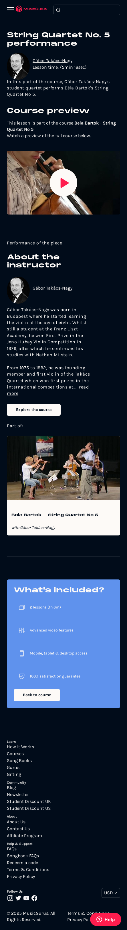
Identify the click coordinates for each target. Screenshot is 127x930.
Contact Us (18, 828)
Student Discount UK (29, 801)
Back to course (37, 694)
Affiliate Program (24, 835)
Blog (11, 787)
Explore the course (33, 409)
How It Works (20, 747)
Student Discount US (29, 808)
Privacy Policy (21, 876)
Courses (15, 753)
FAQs (12, 849)
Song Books (19, 760)
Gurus (13, 767)
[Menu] (11, 10)
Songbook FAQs (23, 856)
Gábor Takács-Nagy (52, 60)
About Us (16, 822)
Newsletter (18, 794)
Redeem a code (22, 862)
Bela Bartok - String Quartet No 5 (54, 515)
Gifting (14, 774)
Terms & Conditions (28, 869)
